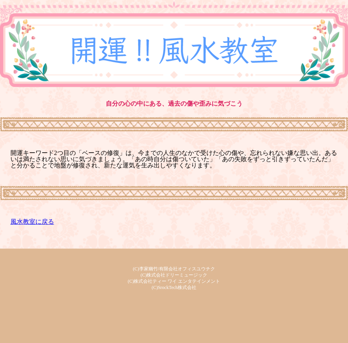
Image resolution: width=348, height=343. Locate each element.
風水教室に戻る (32, 221)
